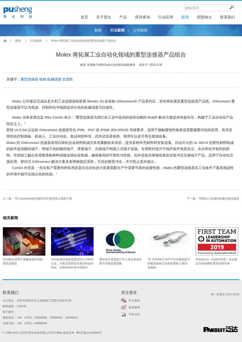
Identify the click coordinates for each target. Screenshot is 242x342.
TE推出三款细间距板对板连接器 (219, 198)
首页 (6, 41)
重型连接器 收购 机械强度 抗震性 (47, 79)
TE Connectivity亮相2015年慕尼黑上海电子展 (43, 198)
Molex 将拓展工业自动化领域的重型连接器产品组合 (83, 40)
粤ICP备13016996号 (89, 332)
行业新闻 (117, 30)
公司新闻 (140, 30)
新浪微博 (134, 307)
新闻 (98, 30)
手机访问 (134, 314)
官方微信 (134, 300)
